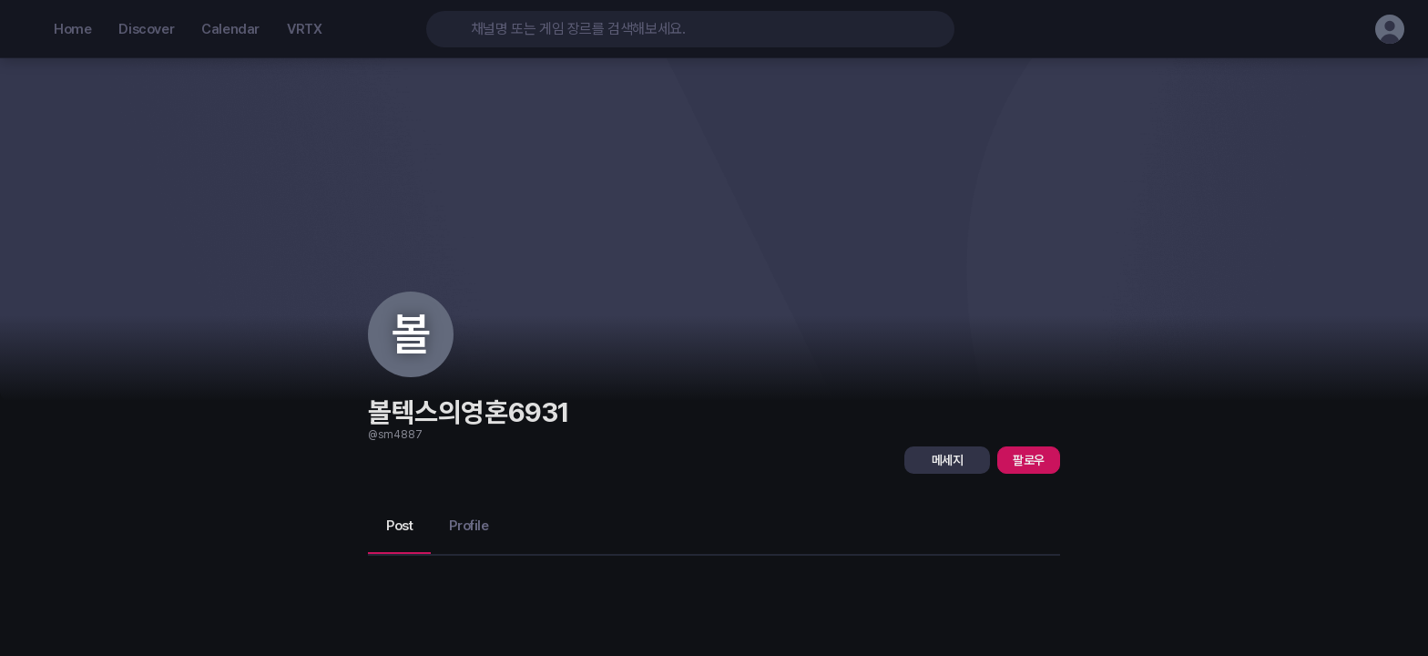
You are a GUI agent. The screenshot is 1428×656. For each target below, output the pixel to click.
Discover (146, 29)
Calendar (230, 29)
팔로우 (1029, 460)
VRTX (304, 29)
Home (72, 29)
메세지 (948, 460)
